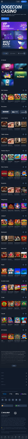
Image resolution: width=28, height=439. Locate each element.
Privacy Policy (21, 431)
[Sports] (5, 437)
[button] (4, 98)
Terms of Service (4, 432)
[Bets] (16, 437)
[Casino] (12, 437)
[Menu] (2, 437)
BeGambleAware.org (9, 427)
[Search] (23, 437)
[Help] (19, 437)
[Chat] (26, 437)
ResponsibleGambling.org (18, 427)
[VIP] (9, 437)
